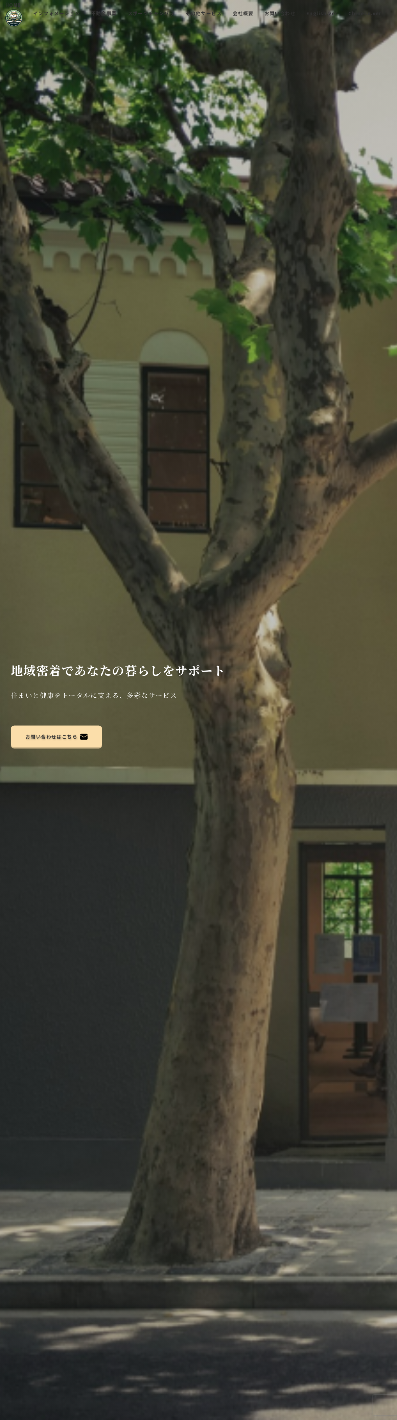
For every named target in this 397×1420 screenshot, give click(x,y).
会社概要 (243, 13)
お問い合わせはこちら (51, 736)
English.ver (321, 13)
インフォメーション (56, 13)
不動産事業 (104, 13)
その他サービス (203, 13)
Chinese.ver (364, 13)
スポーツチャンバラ (151, 13)
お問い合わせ (280, 13)
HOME (13, 13)
